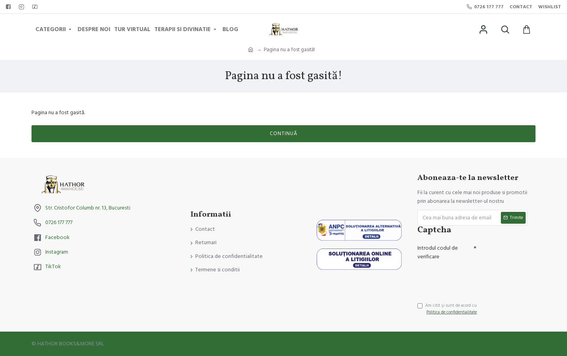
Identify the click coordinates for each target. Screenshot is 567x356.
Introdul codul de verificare (437, 252)
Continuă (283, 133)
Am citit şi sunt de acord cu (447, 309)
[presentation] (472, 277)
